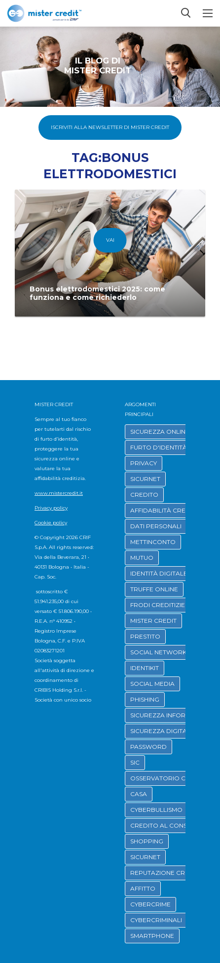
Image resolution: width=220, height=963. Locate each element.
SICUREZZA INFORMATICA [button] (169, 715)
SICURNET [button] (145, 478)
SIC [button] (135, 762)
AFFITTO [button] (142, 888)
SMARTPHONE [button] (152, 935)
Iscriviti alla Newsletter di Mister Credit (110, 127)
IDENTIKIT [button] (144, 668)
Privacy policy (51, 508)
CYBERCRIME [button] (150, 904)
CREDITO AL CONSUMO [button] (166, 825)
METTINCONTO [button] (153, 542)
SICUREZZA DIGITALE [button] (162, 731)
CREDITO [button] (144, 494)
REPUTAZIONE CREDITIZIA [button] (170, 872)
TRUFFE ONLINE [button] (154, 589)
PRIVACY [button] (143, 463)
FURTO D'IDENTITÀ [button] (158, 447)
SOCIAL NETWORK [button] (158, 652)
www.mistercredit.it (59, 493)
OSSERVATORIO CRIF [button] (162, 778)
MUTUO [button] (141, 557)
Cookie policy (51, 522)
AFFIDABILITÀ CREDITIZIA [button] (168, 510)
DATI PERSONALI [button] (156, 526)
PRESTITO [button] (145, 636)
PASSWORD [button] (148, 746)
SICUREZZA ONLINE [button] (159, 431)
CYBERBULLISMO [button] (156, 809)
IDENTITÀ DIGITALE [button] (158, 573)
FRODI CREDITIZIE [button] (157, 605)
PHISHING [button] (144, 699)
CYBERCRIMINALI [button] (156, 920)
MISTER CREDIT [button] (153, 620)
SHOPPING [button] (146, 841)
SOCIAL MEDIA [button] (152, 683)
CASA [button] (138, 794)
